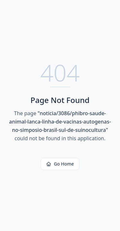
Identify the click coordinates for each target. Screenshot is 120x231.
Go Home (60, 164)
